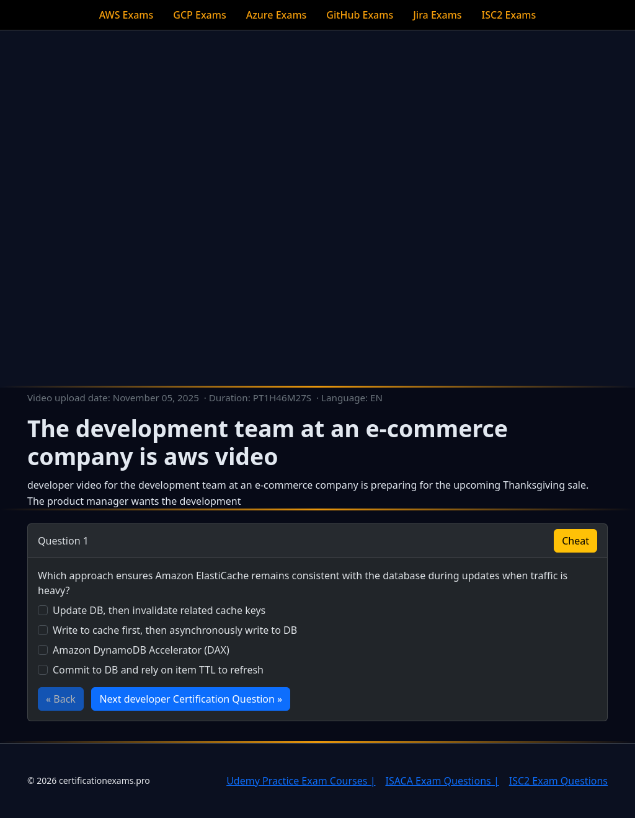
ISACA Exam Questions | (442, 781)
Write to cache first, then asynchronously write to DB (175, 630)
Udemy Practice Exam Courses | (300, 781)
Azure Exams (276, 15)
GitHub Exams (359, 15)
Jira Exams (437, 15)
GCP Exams (199, 15)
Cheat (575, 541)
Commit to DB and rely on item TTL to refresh (158, 670)
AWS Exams (126, 15)
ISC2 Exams (509, 15)
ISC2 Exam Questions (558, 781)
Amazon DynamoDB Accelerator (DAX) (141, 650)
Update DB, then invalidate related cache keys (159, 610)
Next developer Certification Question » (190, 699)
